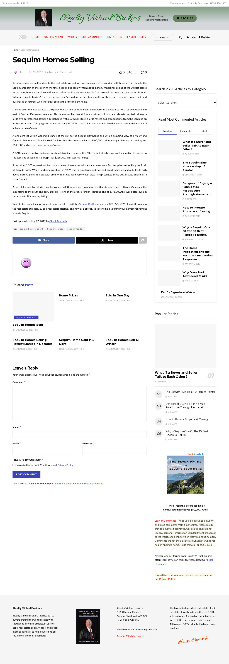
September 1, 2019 (68, 301)
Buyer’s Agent (53, 37)
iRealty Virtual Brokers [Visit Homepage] (100, 18)
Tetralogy (162, 37)
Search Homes (136, 37)
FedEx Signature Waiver (178, 292)
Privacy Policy (65, 465)
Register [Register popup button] (204, 37)
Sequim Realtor (87, 203)
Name (17, 428)
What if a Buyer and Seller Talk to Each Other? (196, 145)
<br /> (185, 63)
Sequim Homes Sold (30, 49)
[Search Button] (180, 37)
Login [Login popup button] (191, 37)
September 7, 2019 (115, 349)
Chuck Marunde (58, 221)
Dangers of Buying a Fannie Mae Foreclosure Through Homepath (185, 405)
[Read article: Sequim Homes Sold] (33, 306)
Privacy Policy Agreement (28, 460)
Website (87, 443)
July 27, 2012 (36, 72)
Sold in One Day (118, 296)
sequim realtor (75, 228)
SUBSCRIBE (184, 18)
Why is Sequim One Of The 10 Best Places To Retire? (196, 231)
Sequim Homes (55, 228)
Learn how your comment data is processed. (79, 483)
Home (36, 37)
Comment (19, 383)
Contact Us (114, 37)
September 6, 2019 (115, 301)
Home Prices (68, 296)
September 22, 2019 (23, 330)
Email (17, 444)
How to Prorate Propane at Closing (186, 419)
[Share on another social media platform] (143, 240)
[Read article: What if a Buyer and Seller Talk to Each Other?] (185, 346)
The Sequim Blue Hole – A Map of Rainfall (194, 166)
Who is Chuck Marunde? (84, 37)
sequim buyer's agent (31, 228)
